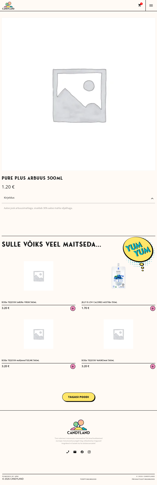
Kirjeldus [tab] (9, 197)
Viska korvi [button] (72, 308)
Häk (17, 476)
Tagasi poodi (78, 397)
